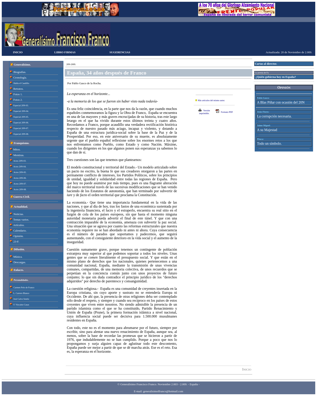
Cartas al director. (266, 63)
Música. (17, 256)
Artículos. (19, 225)
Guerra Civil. (21, 196)
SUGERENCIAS (119, 52)
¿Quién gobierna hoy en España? (276, 76)
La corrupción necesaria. (274, 116)
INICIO (18, 52)
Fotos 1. (17, 94)
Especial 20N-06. (21, 122)
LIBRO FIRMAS (65, 52)
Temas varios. (21, 219)
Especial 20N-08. (21, 134)
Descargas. (19, 262)
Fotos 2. (17, 99)
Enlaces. (19, 270)
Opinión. (18, 236)
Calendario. (19, 230)
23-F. (16, 241)
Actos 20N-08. (19, 189)
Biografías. (19, 72)
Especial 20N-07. (21, 128)
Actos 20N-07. (19, 183)
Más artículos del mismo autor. (211, 100)
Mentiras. (18, 155)
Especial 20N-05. (21, 117)
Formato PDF (227, 112)
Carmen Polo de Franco (23, 287)
